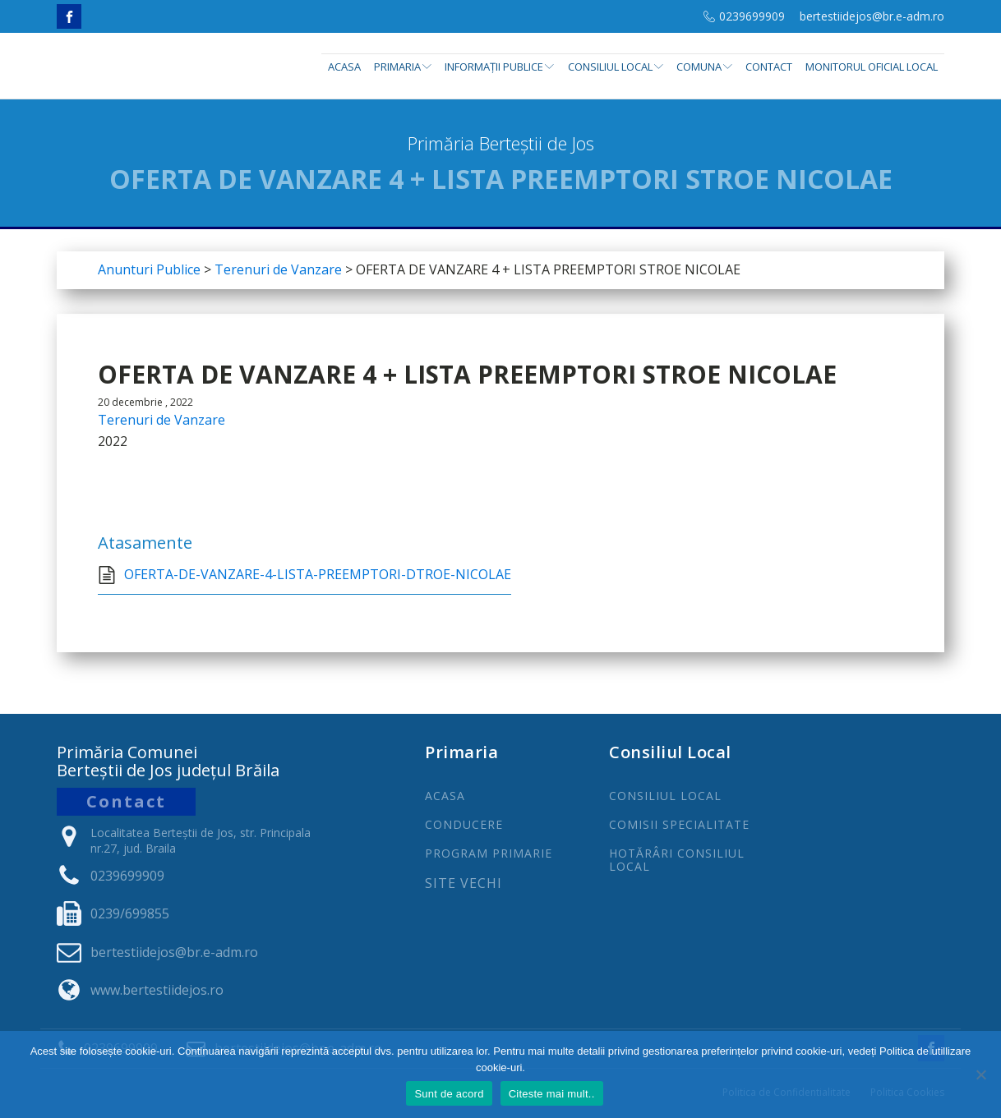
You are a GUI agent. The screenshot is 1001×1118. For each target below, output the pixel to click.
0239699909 (752, 16)
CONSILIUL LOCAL (665, 795)
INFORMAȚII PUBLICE (499, 66)
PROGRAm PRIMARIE (488, 853)
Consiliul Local (615, 66)
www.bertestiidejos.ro (157, 990)
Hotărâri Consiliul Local (677, 859)
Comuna (704, 66)
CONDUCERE (464, 824)
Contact (768, 66)
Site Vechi (463, 883)
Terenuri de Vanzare (161, 420)
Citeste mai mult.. (552, 1094)
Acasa (344, 66)
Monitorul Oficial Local (871, 66)
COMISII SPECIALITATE (679, 824)
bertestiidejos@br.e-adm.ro (872, 16)
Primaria (402, 66)
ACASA (445, 795)
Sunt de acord (448, 1094)
